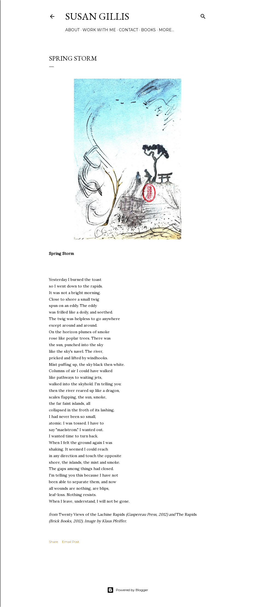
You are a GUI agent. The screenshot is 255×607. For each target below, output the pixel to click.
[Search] (203, 15)
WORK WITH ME (99, 29)
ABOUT (72, 29)
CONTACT (128, 29)
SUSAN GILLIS (97, 16)
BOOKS (148, 29)
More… (166, 29)
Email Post (70, 542)
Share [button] (53, 542)
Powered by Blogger (127, 590)
